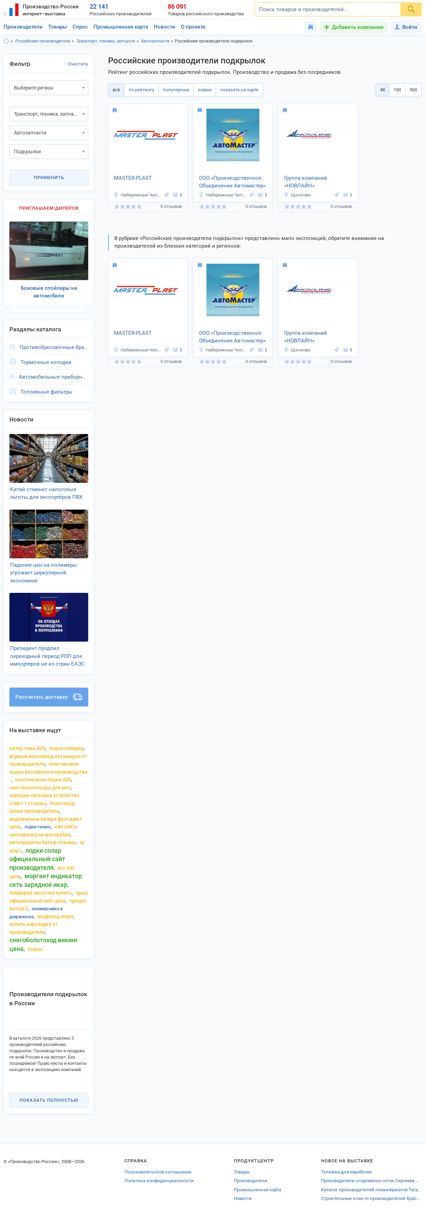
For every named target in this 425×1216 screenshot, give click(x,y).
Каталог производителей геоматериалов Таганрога (371, 1189)
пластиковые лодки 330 (43, 779)
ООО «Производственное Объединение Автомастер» (232, 182)
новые (205, 89)
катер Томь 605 (27, 748)
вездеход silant (55, 916)
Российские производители (42, 41)
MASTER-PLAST (133, 178)
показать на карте (239, 89)
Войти (406, 27)
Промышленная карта (120, 27)
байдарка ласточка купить (40, 893)
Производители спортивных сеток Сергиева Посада (371, 1180)
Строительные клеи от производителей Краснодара (371, 1198)
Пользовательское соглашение (157, 1172)
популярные (176, 89)
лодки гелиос (37, 826)
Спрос (80, 27)
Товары (57, 27)
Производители (23, 27)
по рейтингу (141, 89)
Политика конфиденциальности (159, 1180)
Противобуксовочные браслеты (54, 347)
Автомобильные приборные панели (53, 377)
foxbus (35, 949)
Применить (49, 177)
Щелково (297, 194)
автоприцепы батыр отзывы (42, 842)
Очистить (78, 64)
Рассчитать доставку (48, 697)
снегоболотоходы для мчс (40, 787)
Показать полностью (49, 1100)
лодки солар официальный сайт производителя (37, 859)
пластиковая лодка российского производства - (48, 771)
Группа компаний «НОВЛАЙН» (305, 182)
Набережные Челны (138, 194)
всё (116, 89)
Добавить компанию (358, 27)
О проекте (193, 27)
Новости (164, 27)
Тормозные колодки (46, 362)
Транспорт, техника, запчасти (105, 41)
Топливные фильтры (47, 392)
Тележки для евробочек (346, 1172)
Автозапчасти (155, 41)
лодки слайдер (66, 748)
